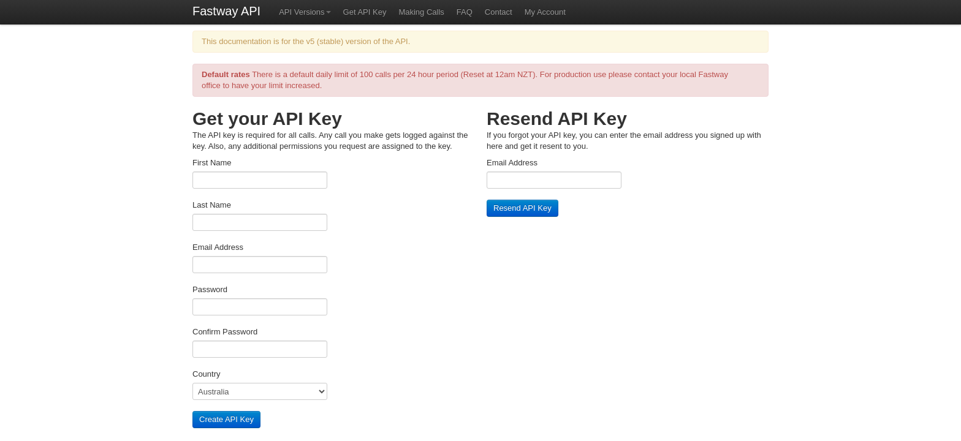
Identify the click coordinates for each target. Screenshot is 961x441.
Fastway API (226, 11)
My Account (545, 12)
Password (209, 289)
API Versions (304, 12)
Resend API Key (522, 208)
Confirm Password (224, 331)
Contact (498, 12)
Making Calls (421, 12)
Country (206, 374)
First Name (212, 162)
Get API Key (365, 12)
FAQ (465, 12)
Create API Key (226, 419)
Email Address (217, 247)
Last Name (211, 204)
